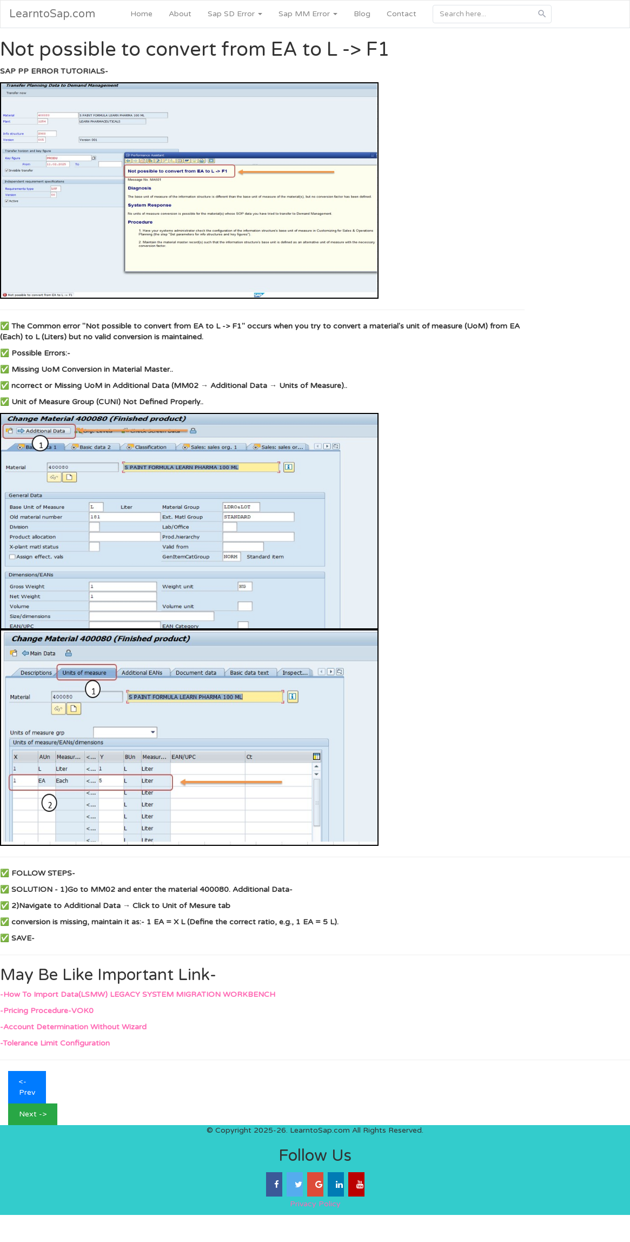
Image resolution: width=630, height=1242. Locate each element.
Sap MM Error (307, 13)
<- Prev (27, 1087)
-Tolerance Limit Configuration (55, 1043)
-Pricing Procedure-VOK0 (47, 1010)
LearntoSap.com (52, 14)
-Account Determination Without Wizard (73, 1026)
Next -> (33, 1114)
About (180, 13)
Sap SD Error (235, 13)
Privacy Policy (315, 1203)
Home (141, 13)
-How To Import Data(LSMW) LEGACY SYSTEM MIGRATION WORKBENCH (137, 994)
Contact (401, 13)
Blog (362, 13)
